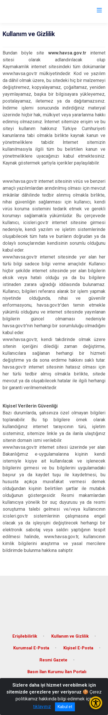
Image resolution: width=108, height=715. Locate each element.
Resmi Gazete (53, 660)
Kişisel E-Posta (78, 648)
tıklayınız (42, 706)
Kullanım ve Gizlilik (70, 636)
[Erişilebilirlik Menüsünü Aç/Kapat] (95, 702)
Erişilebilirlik (24, 636)
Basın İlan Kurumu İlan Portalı (56, 671)
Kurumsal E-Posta (31, 648)
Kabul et (65, 706)
